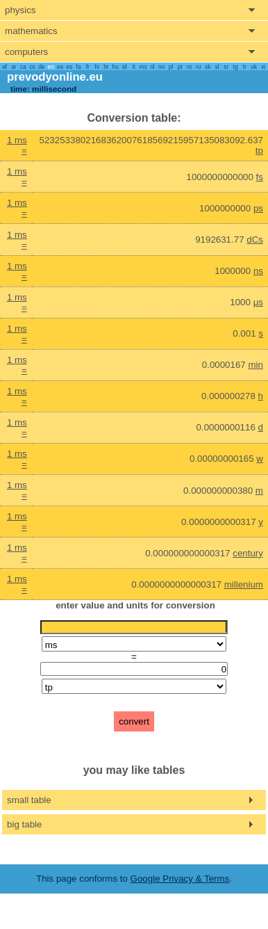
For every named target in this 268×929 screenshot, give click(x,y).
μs (258, 302)
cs (32, 66)
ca (23, 66)
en (51, 66)
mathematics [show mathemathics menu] (31, 31)
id (124, 66)
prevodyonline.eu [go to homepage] (55, 76)
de (41, 66)
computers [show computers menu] (26, 52)
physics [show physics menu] (20, 10)
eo (60, 66)
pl (171, 66)
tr (244, 66)
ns (258, 271)
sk (207, 66)
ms (143, 66)
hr (105, 66)
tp (259, 150)
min (255, 365)
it (134, 66)
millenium (243, 584)
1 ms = (17, 145)
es (69, 66)
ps (258, 208)
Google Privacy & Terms (180, 878)
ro (189, 66)
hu (115, 66)
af (4, 66)
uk (254, 66)
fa (78, 66)
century (248, 553)
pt (180, 66)
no (161, 66)
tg (235, 66)
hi (96, 66)
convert (134, 721)
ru (198, 66)
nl (152, 66)
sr (226, 66)
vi (263, 66)
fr (88, 66)
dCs (254, 239)
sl (217, 66)
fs (259, 177)
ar (13, 66)
